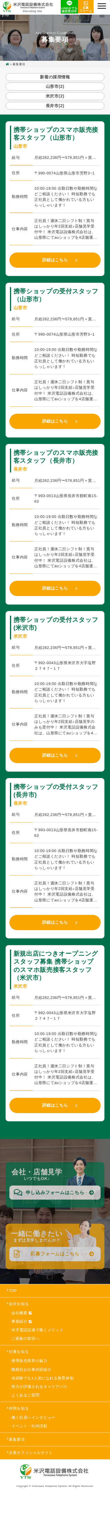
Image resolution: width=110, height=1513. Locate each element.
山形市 (55, 91)
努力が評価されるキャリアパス (39, 1401)
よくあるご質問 (25, 1409)
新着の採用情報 (55, 77)
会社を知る (19, 1318)
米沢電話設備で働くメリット (37, 1344)
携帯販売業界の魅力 (29, 1375)
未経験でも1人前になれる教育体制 (42, 1392)
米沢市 (55, 104)
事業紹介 (21, 1336)
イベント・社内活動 (29, 1440)
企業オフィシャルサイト (31, 1467)
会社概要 (21, 1327)
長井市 (55, 117)
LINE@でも (66, 7)
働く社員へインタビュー (33, 1432)
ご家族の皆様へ (25, 1353)
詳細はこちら (55, 274)
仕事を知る (19, 1366)
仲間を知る (19, 1423)
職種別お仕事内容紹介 (31, 1384)
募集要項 (17, 1454)
